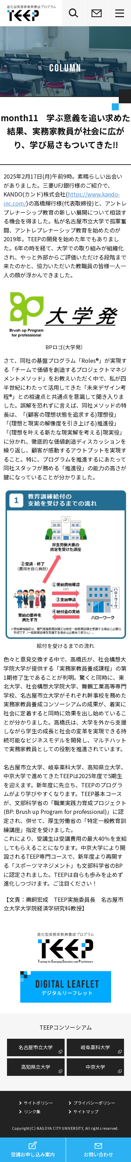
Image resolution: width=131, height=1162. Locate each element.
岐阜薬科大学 (95, 1047)
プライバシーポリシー (94, 1103)
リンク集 (32, 1111)
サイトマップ (86, 1111)
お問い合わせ (98, 1154)
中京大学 (95, 1066)
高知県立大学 (35, 1066)
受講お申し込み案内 (33, 1154)
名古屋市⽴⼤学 (36, 1047)
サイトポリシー (38, 1103)
